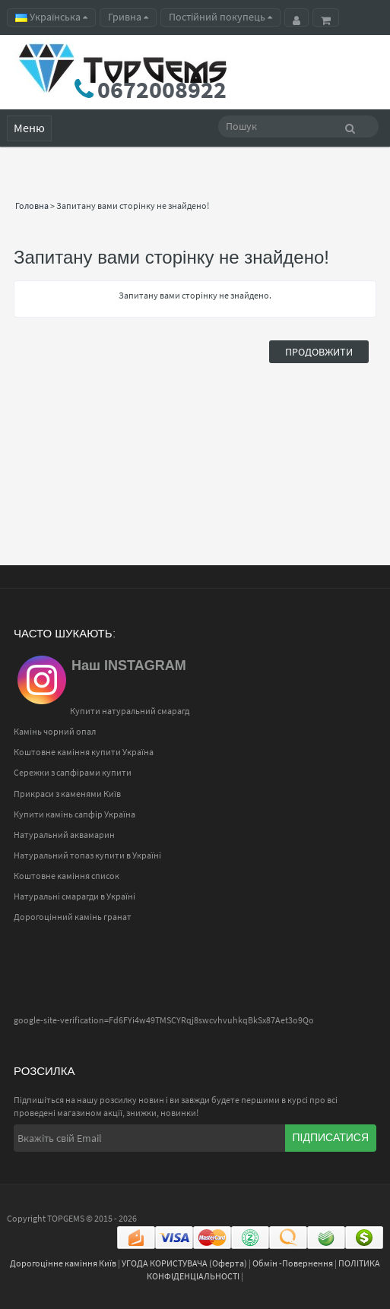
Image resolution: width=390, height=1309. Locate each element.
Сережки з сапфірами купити (73, 772)
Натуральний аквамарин (64, 834)
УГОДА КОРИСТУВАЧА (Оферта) (184, 1263)
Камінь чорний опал (55, 731)
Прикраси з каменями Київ (67, 793)
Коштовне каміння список (66, 875)
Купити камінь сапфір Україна (74, 814)
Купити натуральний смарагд (129, 710)
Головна (32, 205)
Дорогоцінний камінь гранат (73, 916)
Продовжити (319, 352)
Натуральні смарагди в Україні (74, 896)
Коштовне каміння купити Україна (84, 751)
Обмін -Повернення (292, 1263)
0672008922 (162, 89)
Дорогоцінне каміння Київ (63, 1263)
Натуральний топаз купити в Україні (87, 855)
